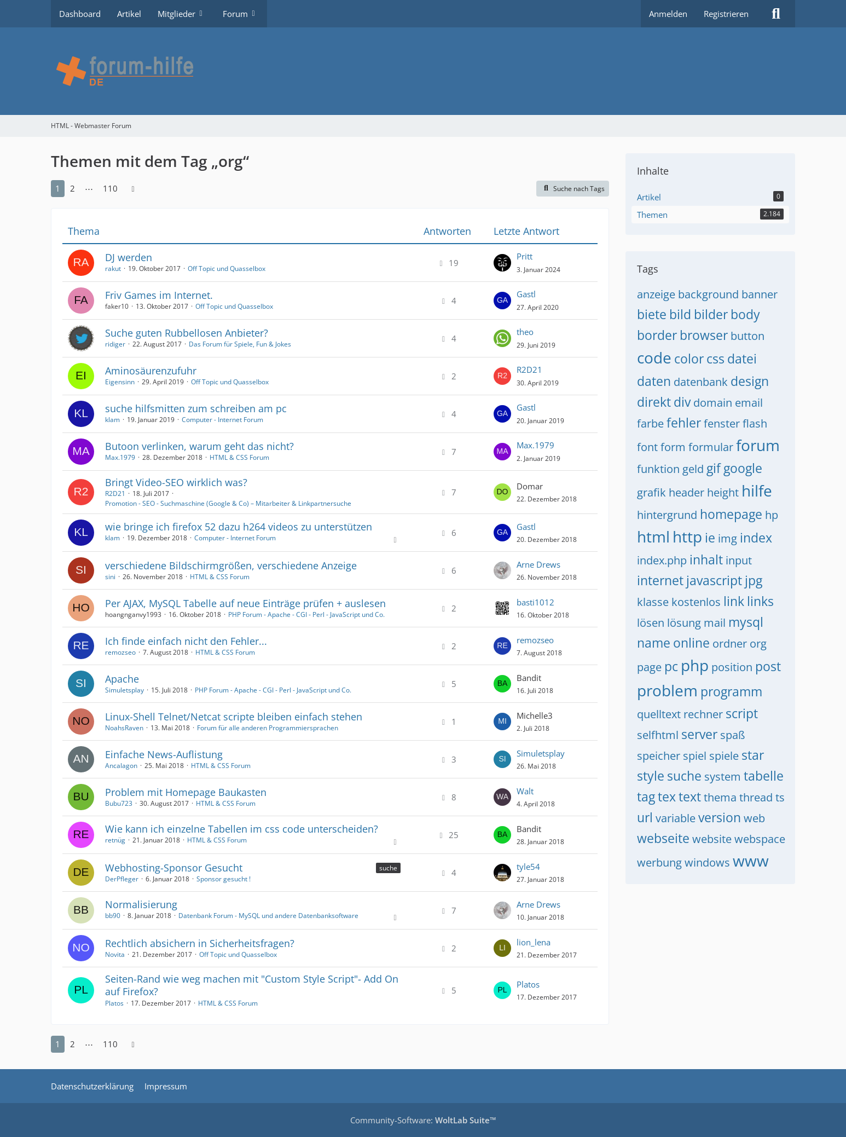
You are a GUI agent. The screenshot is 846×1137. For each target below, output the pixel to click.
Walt (525, 791)
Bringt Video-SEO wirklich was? (176, 482)
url (645, 817)
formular (710, 447)
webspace (759, 839)
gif (713, 468)
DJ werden (128, 257)
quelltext (659, 714)
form (673, 447)
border (657, 335)
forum (758, 445)
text (690, 796)
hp (771, 514)
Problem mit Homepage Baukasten (185, 792)
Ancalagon (121, 765)
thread (756, 797)
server (699, 734)
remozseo (120, 652)
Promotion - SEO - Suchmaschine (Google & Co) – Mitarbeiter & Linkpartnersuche (228, 503)
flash (755, 423)
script (742, 713)
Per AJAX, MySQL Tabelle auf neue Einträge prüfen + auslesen (245, 603)
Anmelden (668, 13)
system (722, 776)
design (750, 381)
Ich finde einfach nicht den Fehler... (186, 641)
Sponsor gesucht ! (223, 879)
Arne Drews (538, 564)
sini (110, 576)
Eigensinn (120, 381)
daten (654, 381)
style (650, 775)
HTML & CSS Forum (239, 457)
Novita (115, 954)
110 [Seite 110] (110, 188)
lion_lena (534, 942)
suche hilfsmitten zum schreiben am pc (196, 408)
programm (731, 691)
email (749, 402)
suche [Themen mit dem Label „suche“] (388, 868)
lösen (650, 622)
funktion (658, 468)
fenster (722, 423)
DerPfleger (121, 879)
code (654, 357)
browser (704, 335)
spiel (694, 755)
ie (710, 537)
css (715, 358)
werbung (659, 862)
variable (676, 818)
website (712, 839)
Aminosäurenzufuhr (150, 370)
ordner (729, 643)
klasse (653, 602)
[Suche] (776, 13)
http (687, 536)
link (733, 601)
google (742, 468)
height (723, 492)
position (731, 667)
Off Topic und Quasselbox (226, 268)
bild (680, 314)
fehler (684, 422)
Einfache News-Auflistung (164, 754)
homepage (731, 514)
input (739, 560)
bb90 (112, 915)
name (653, 642)
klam (112, 419)
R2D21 (529, 369)
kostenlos (696, 602)
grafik (651, 492)
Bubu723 (118, 803)
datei (742, 358)
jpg (753, 580)
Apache (122, 678)
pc (671, 666)
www (751, 860)
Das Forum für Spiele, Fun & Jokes (240, 344)
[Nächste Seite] (133, 188)
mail (715, 622)
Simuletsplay (124, 690)
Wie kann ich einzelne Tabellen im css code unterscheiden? (241, 828)
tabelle (764, 775)
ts (780, 797)
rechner (703, 714)
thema (720, 797)
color (689, 358)
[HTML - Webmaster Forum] (423, 71)
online (691, 642)
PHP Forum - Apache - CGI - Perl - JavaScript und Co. (306, 614)
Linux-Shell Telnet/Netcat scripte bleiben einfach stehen (233, 716)
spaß (732, 735)
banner (759, 294)
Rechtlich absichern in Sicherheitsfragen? (199, 943)
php (695, 665)
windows (707, 862)
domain (712, 402)
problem (667, 690)
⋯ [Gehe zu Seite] (89, 188)
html (653, 536)
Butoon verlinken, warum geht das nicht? (199, 446)
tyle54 (528, 866)
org (758, 643)
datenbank (701, 381)
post (768, 666)
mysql (745, 622)
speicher (658, 755)
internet (660, 580)
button (747, 335)
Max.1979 (120, 457)
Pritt (524, 256)
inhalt (706, 559)
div (682, 402)
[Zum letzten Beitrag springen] (502, 263)
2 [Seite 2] (72, 188)
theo (525, 331)
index (756, 537)
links (760, 601)
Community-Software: (423, 1120)
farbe (650, 423)
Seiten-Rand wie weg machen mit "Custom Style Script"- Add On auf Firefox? (251, 985)
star (752, 755)
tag (646, 796)
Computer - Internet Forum (222, 419)
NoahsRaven (124, 727)
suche (684, 775)
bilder (711, 314)
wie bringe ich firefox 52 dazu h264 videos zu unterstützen (238, 526)
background (708, 294)
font (647, 447)
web (754, 818)
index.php (662, 560)
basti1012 (535, 602)
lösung (684, 622)
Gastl (526, 293)
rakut (113, 268)
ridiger (115, 344)
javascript (714, 580)
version (719, 817)
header (686, 492)
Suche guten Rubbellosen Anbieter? (186, 332)
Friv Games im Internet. (159, 295)
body (745, 314)
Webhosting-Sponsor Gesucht (173, 867)
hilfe (756, 490)
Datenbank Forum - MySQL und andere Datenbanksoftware (268, 915)
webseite (663, 838)
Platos (114, 1003)
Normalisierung (141, 904)
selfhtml (658, 735)
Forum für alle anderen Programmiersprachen (267, 727)
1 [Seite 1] (57, 188)
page (649, 667)
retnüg (115, 840)
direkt (654, 402)
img (727, 538)
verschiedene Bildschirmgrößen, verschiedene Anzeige (231, 565)
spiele (724, 755)
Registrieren (726, 13)
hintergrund (667, 514)
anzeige (656, 294)
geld (693, 468)
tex (667, 796)
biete (652, 314)
